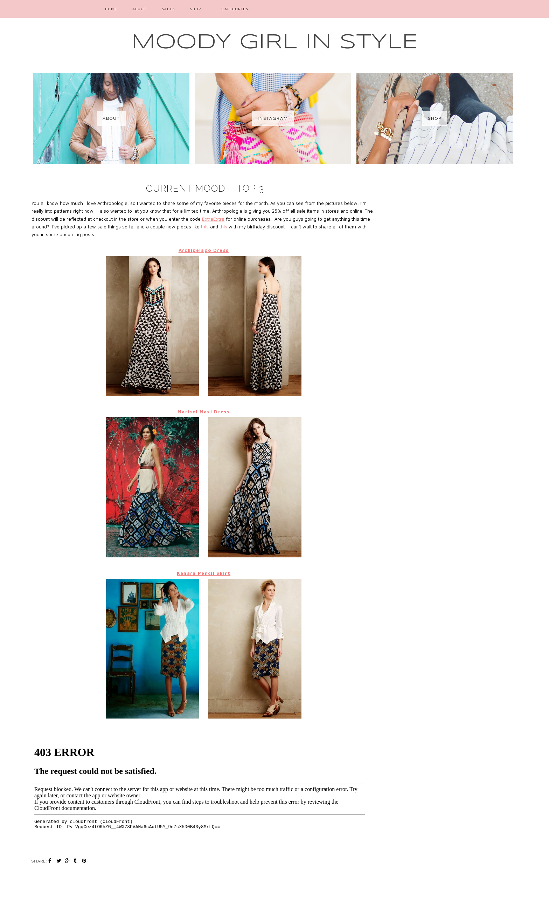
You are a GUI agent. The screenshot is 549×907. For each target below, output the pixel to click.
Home (111, 9)
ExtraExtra (213, 219)
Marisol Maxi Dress (204, 411)
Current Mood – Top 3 (205, 188)
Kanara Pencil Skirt (203, 573)
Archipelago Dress (204, 250)
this (205, 226)
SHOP (195, 9)
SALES (168, 9)
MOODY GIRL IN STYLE (274, 42)
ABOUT (139, 9)
